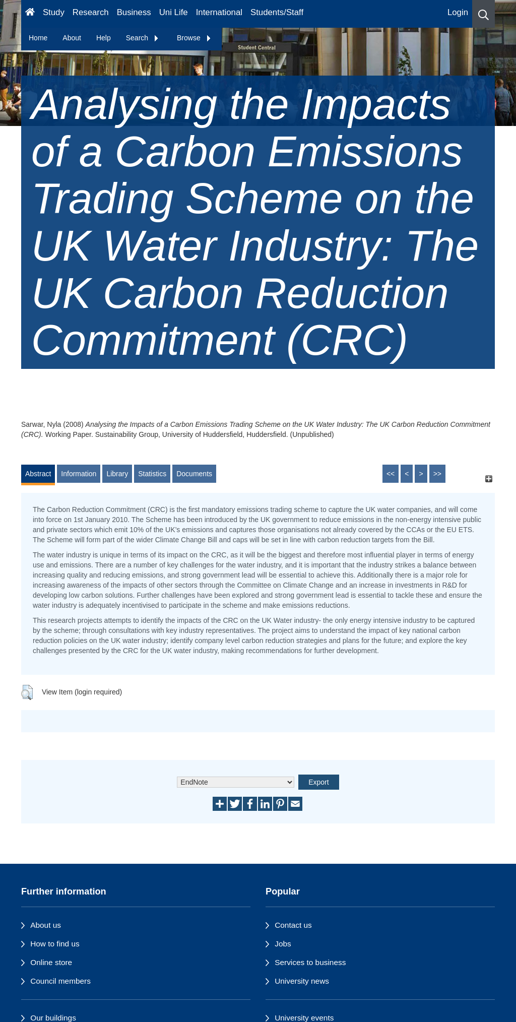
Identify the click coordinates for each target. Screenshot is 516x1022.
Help (103, 38)
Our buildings (53, 1017)
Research (91, 12)
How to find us (55, 943)
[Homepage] (30, 14)
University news (302, 981)
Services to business (310, 962)
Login (457, 12)
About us (45, 925)
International (219, 12)
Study (53, 12)
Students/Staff (276, 12)
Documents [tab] (194, 474)
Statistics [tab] (152, 474)
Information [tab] (78, 474)
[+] (488, 478)
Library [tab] (117, 474)
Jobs (283, 943)
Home (38, 38)
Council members (60, 981)
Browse (194, 38)
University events (304, 1017)
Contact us (293, 925)
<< (390, 474)
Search (142, 38)
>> (437, 474)
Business (134, 12)
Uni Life (173, 12)
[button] (483, 14)
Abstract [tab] (38, 474)
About (71, 38)
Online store (51, 962)
